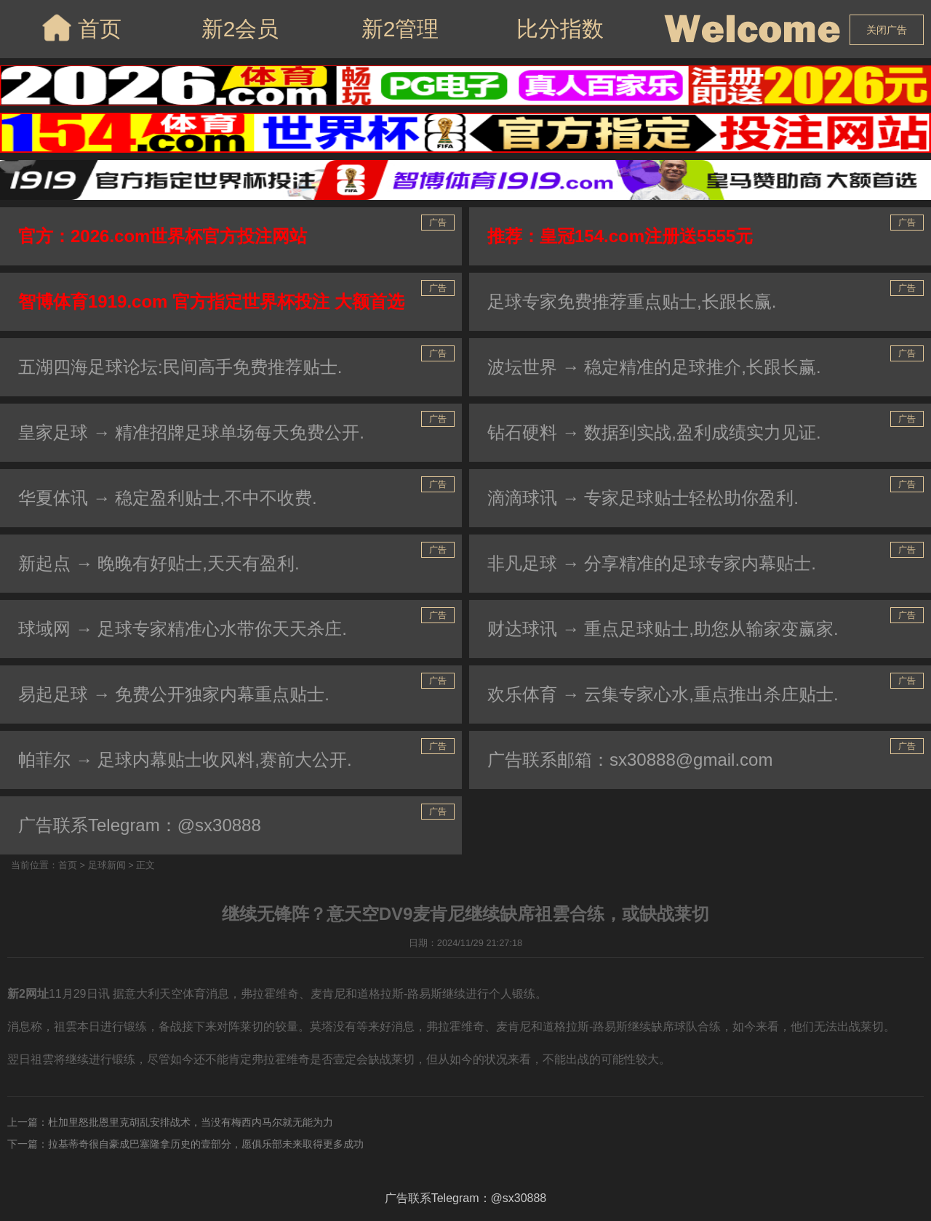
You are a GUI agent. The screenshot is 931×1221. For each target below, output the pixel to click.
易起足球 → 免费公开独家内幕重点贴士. (173, 694)
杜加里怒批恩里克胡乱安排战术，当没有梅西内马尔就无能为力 (190, 1122)
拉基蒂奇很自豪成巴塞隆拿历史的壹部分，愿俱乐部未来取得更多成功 (206, 1144)
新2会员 (240, 29)
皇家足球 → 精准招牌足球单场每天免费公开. (191, 432)
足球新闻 (107, 865)
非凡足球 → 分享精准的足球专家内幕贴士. (651, 563)
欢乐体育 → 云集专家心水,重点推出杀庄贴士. (663, 694)
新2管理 (400, 29)
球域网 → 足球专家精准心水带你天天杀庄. (182, 628)
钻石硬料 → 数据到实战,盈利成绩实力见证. (654, 432)
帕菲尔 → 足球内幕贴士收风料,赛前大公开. (185, 759)
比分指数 (560, 29)
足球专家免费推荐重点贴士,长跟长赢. (631, 301)
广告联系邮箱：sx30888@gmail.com (629, 759)
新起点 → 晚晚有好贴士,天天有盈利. (159, 563)
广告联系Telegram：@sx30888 (139, 825)
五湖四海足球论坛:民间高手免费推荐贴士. (180, 367)
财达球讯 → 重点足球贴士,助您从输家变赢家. (663, 628)
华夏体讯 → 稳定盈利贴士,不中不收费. (167, 498)
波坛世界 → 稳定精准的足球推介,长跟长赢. (654, 367)
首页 (80, 27)
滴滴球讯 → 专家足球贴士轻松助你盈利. (643, 498)
